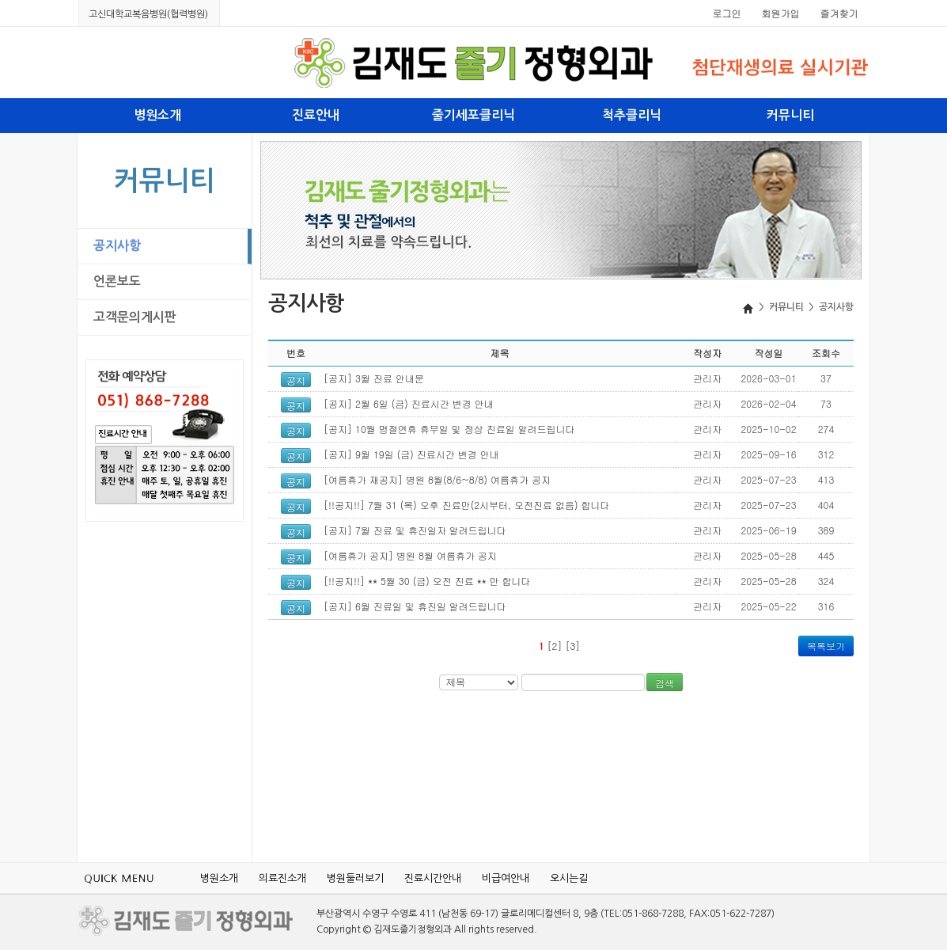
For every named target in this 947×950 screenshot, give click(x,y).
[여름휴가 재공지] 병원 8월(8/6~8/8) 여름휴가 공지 (437, 479)
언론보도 (117, 281)
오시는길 (569, 878)
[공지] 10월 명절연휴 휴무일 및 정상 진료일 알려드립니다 (449, 428)
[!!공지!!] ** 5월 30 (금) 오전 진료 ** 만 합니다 (427, 580)
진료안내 (315, 115)
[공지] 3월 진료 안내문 (374, 378)
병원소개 (157, 115)
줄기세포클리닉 (473, 115)
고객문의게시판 (134, 317)
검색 (664, 683)
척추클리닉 (631, 115)
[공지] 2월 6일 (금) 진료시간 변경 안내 (409, 403)
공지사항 (117, 246)
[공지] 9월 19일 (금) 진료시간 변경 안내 (411, 454)
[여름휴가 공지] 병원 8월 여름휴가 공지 (410, 555)
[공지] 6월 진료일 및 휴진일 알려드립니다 (415, 606)
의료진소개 (282, 878)
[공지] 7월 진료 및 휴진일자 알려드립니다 (415, 530)
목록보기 (826, 645)
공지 (295, 380)
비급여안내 (505, 878)
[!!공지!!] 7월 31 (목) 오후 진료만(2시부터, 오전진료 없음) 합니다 (467, 504)
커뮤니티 (790, 115)
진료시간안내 (432, 878)
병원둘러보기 (355, 878)
